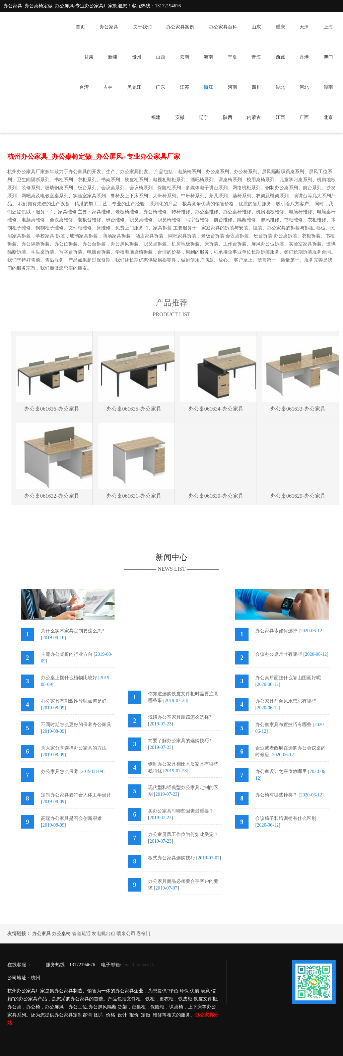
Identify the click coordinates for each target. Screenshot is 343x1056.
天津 (304, 26)
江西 (280, 117)
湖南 (328, 87)
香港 (304, 57)
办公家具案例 (180, 26)
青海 (256, 57)
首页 (80, 26)
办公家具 (108, 26)
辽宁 (203, 117)
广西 (304, 117)
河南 (232, 87)
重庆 (280, 26)
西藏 (280, 57)
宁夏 (232, 57)
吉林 (108, 87)
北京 (328, 117)
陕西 (227, 117)
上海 (328, 26)
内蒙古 (254, 117)
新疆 (112, 57)
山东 (256, 26)
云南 (184, 57)
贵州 (136, 57)
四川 (256, 87)
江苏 (184, 87)
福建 (155, 117)
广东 (160, 87)
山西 (160, 57)
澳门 (328, 57)
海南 (208, 57)
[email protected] (138, 964)
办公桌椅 (61, 933)
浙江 (208, 87)
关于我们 (142, 26)
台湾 (84, 87)
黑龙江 (134, 87)
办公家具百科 (223, 26)
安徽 (180, 117)
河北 (304, 87)
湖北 (280, 87)
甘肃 (88, 57)
